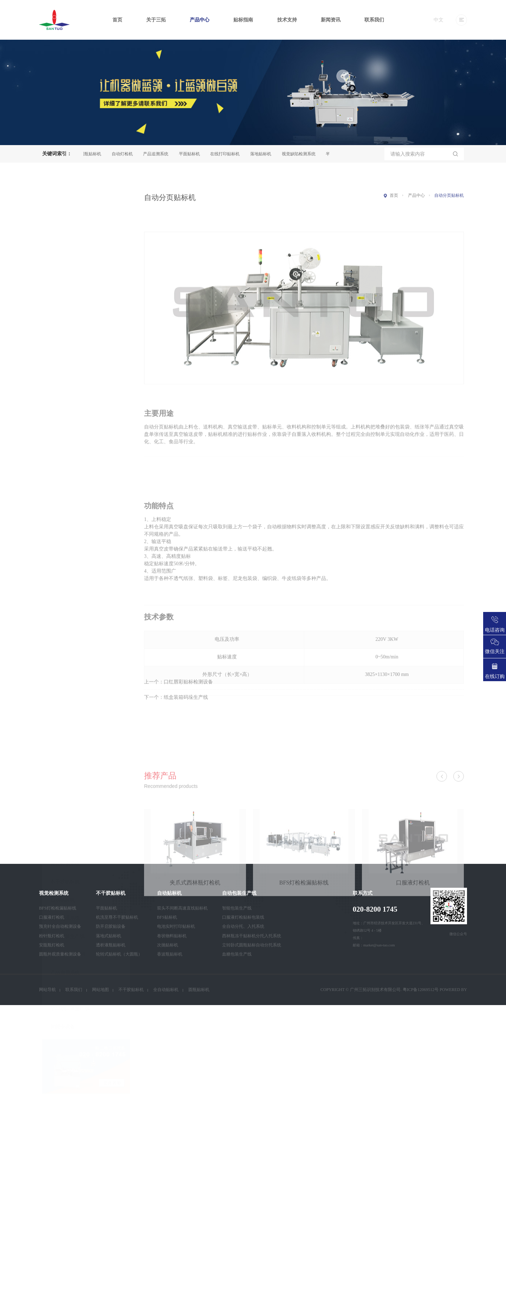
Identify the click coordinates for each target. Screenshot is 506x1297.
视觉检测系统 (65, 462)
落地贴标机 (263, 153)
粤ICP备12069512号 (421, 989)
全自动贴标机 (166, 989)
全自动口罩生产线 (70, 606)
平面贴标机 (192, 153)
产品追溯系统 (158, 153)
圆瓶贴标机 (93, 153)
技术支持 (287, 19)
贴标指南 (243, 19)
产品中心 (199, 19)
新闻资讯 (330, 19)
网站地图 (100, 989)
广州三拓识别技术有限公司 (375, 989)
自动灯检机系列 (67, 552)
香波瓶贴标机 (169, 954)
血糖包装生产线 (237, 954)
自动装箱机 (62, 588)
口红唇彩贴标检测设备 (188, 693)
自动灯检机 (125, 153)
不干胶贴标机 (65, 480)
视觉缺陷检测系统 (301, 153)
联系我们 (374, 19)
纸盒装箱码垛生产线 (186, 708)
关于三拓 (156, 19)
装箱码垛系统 (65, 516)
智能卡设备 (62, 624)
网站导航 (47, 989)
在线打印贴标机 (227, 153)
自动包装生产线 (67, 534)
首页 (117, 19)
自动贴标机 (62, 498)
